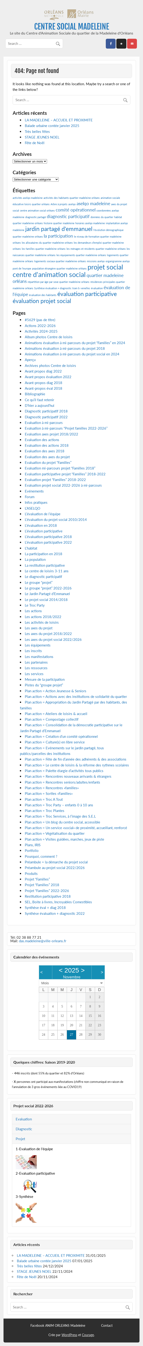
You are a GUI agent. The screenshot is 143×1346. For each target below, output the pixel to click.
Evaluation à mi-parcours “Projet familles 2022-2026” (66, 428)
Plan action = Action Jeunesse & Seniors (55, 691)
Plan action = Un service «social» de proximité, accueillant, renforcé (76, 828)
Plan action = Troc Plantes (44, 810)
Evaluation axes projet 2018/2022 (51, 434)
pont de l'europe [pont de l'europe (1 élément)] (22, 268)
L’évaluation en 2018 (41, 525)
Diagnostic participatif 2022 (46, 417)
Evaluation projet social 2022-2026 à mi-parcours (63, 485)
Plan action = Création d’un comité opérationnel (61, 736)
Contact (107, 1325)
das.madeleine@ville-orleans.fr (42, 941)
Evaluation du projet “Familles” (48, 462)
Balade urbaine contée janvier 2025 (52, 125)
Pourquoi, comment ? (41, 856)
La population (35, 559)
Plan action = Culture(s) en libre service (55, 742)
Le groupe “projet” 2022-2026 (48, 588)
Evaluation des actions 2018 (47, 445)
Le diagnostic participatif (43, 576)
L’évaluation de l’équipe (42, 514)
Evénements (34, 491)
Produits (31, 873)
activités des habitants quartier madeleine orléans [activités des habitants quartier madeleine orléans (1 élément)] (72, 197)
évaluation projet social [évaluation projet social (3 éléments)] (42, 300)
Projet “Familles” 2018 (42, 885)
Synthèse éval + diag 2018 (45, 907)
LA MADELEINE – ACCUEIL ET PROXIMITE (59, 120)
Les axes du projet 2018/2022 (48, 633)
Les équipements (38, 645)
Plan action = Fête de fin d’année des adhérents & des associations (75, 759)
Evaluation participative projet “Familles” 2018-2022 (65, 474)
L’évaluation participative (43, 531)
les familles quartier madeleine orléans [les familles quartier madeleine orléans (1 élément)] (44, 248)
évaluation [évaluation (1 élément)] (97, 288)
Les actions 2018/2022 (43, 617)
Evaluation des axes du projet (47, 457)
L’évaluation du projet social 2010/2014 (56, 519)
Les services (34, 674)
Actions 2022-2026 (40, 325)
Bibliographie (35, 394)
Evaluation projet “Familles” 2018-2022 (55, 479)
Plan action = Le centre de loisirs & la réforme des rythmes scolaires (77, 765)
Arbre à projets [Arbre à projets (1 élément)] (59, 204)
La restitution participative (45, 565)
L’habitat (31, 548)
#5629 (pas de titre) (40, 320)
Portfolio (32, 850)
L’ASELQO (32, 508)
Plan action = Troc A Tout (44, 799)
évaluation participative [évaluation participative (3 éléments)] (87, 293)
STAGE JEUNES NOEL (42, 137)
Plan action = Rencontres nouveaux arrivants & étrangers (68, 776)
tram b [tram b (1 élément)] (76, 288)
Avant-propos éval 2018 (43, 388)
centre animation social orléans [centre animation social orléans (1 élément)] (37, 210)
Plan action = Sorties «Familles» (49, 793)
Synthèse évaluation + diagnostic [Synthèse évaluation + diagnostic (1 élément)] (52, 288)
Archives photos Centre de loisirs (50, 365)
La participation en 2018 (43, 554)
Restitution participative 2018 (48, 896)
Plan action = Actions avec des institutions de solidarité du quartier (76, 696)
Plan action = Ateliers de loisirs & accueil (56, 713)
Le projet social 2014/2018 (46, 599)
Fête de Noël (34, 143)
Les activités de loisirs (42, 622)
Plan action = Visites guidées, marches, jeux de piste (64, 839)
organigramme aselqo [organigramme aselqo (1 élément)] (118, 261)
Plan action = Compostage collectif (51, 719)
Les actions (33, 611)
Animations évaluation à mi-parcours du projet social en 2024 (72, 354)
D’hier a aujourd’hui (39, 405)
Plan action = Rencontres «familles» (52, 788)
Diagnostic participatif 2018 (46, 411)
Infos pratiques (36, 502)
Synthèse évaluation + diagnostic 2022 (55, 913)
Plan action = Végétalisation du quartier (54, 833)
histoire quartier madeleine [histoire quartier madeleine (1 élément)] (59, 223)
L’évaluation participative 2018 (48, 537)
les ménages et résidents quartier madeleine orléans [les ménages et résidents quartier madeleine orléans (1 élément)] (96, 248)
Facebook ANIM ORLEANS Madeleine (57, 1325)
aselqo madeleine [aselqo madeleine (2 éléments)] (93, 203)
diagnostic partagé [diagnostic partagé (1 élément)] (35, 217)
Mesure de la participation (45, 679)
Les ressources (36, 668)
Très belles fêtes (37, 131)
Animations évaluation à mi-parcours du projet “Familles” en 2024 (75, 343)
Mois (45, 983)
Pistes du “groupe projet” (44, 685)
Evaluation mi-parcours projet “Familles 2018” (60, 468)
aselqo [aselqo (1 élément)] (72, 204)
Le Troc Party (35, 605)
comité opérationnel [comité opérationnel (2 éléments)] (75, 209)
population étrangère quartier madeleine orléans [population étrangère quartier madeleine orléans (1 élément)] (59, 268)
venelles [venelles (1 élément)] (85, 288)
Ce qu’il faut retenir (39, 400)
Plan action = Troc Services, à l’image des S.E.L (60, 816)
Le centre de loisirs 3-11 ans (47, 571)
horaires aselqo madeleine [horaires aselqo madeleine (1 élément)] (90, 223)
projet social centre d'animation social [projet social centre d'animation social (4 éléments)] (68, 270)
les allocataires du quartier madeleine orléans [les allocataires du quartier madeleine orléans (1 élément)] (47, 242)
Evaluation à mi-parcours (44, 422)
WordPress (69, 1335)
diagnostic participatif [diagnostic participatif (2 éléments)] (68, 216)
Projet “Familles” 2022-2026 (47, 890)
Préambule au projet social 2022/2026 (55, 867)
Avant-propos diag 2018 (43, 383)
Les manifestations (39, 656)
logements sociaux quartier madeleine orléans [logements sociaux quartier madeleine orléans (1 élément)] (60, 261)
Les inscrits (33, 651)
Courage (88, 1335)
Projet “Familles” (37, 879)
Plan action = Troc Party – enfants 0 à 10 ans (59, 805)
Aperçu (30, 360)
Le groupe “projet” (38, 582)
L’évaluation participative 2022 (48, 542)
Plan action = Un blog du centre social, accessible (62, 822)
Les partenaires (36, 662)
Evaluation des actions (42, 440)
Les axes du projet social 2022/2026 (53, 639)
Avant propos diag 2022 (43, 371)
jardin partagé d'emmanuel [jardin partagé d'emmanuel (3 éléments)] (58, 228)
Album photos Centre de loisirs (49, 337)
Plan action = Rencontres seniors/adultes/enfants (62, 782)
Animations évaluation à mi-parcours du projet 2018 (65, 348)
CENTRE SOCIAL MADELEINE (71, 26)
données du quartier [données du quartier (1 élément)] (102, 217)
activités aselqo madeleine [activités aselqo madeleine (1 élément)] (28, 197)
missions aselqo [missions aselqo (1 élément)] (96, 261)
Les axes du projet (38, 628)
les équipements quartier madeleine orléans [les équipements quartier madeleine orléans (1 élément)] (81, 255)
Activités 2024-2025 (41, 331)
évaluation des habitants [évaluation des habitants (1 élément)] (42, 294)
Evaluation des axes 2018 (44, 451)
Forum (29, 497)
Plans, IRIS (32, 845)
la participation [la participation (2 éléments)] (58, 235)
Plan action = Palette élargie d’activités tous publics (64, 771)
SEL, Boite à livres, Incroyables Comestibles (58, 902)
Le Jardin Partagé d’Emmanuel (47, 594)
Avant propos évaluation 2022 (48, 377)
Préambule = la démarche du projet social (56, 862)
